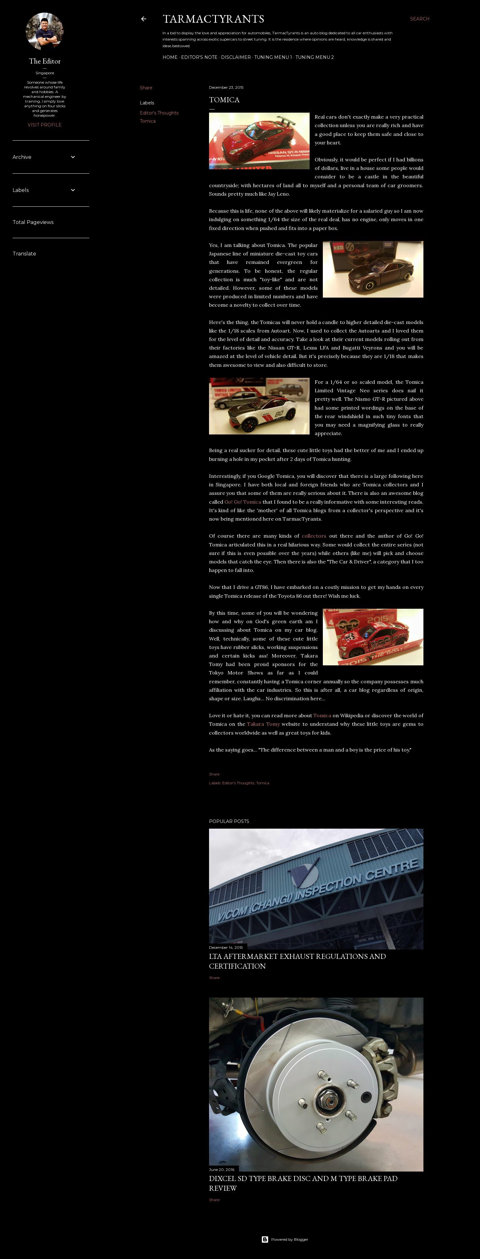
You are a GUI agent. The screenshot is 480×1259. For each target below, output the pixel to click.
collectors (314, 536)
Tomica (148, 121)
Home (170, 57)
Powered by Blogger (284, 1239)
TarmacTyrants (213, 18)
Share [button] (146, 88)
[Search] (420, 18)
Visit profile (45, 125)
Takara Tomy (263, 724)
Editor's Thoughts (159, 113)
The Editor (45, 61)
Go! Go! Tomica (242, 502)
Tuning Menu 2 (314, 57)
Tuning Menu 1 (273, 57)
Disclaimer (236, 57)
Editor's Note (199, 57)
